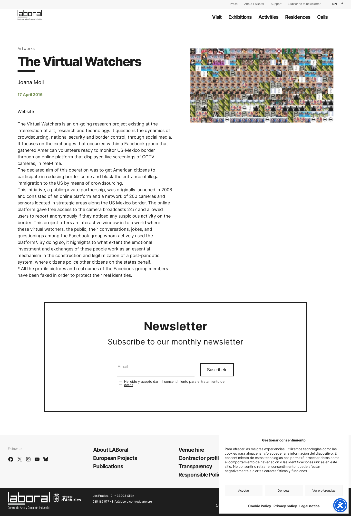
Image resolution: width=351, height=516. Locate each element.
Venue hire (191, 450)
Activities (268, 17)
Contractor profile (200, 458)
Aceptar (243, 490)
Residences (297, 17)
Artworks (26, 48)
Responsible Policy (201, 474)
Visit (217, 17)
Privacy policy (285, 506)
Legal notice (309, 506)
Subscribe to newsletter (304, 4)
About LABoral (254, 4)
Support (276, 4)
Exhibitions (240, 17)
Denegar (284, 490)
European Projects (115, 458)
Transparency (195, 466)
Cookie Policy (259, 506)
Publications (108, 466)
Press (233, 4)
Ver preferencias (323, 490)
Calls (322, 17)
